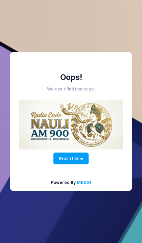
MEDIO (84, 182)
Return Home (71, 158)
